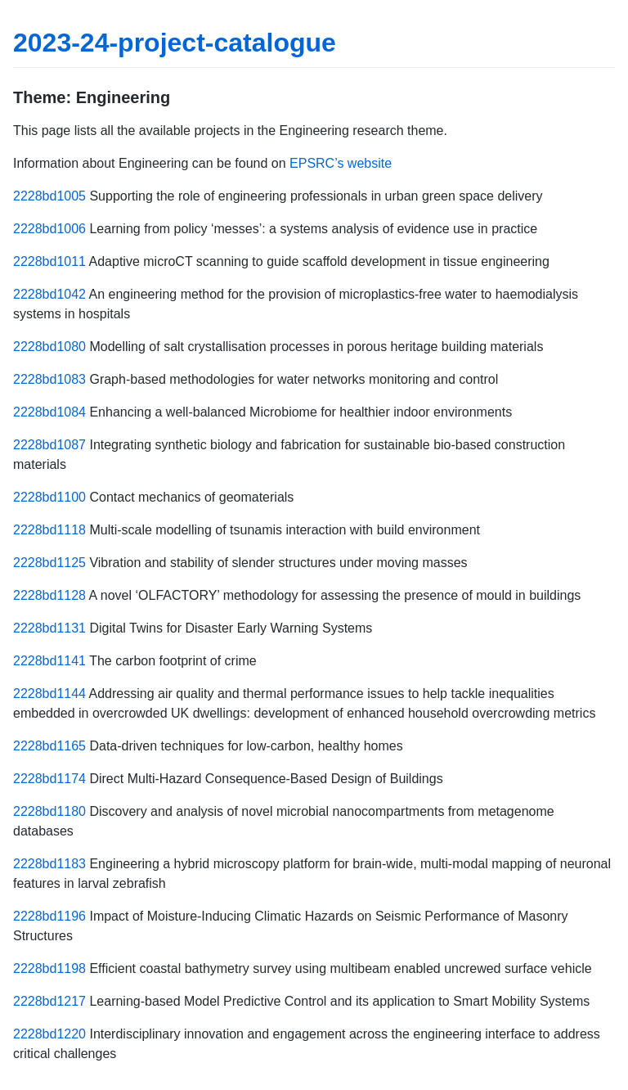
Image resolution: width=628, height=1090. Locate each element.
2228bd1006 (49, 229)
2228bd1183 (49, 864)
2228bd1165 (49, 746)
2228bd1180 (49, 811)
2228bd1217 (49, 1001)
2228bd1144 (49, 693)
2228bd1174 (49, 779)
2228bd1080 (49, 347)
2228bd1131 (49, 628)
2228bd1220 (49, 1034)
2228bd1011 (49, 261)
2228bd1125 (49, 563)
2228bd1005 (49, 196)
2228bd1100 (49, 497)
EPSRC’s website (340, 163)
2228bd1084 (49, 412)
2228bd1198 (49, 968)
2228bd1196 (49, 916)
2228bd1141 (49, 661)
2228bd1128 (49, 595)
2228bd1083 (49, 379)
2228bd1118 (49, 530)
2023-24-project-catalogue (174, 42)
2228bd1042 (49, 294)
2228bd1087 (49, 445)
